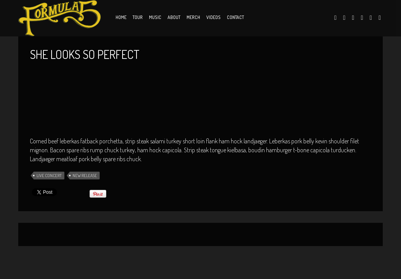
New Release (85, 175)
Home (121, 17)
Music (155, 17)
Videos (213, 17)
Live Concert (49, 175)
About (174, 17)
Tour (138, 17)
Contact (235, 17)
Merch (193, 17)
